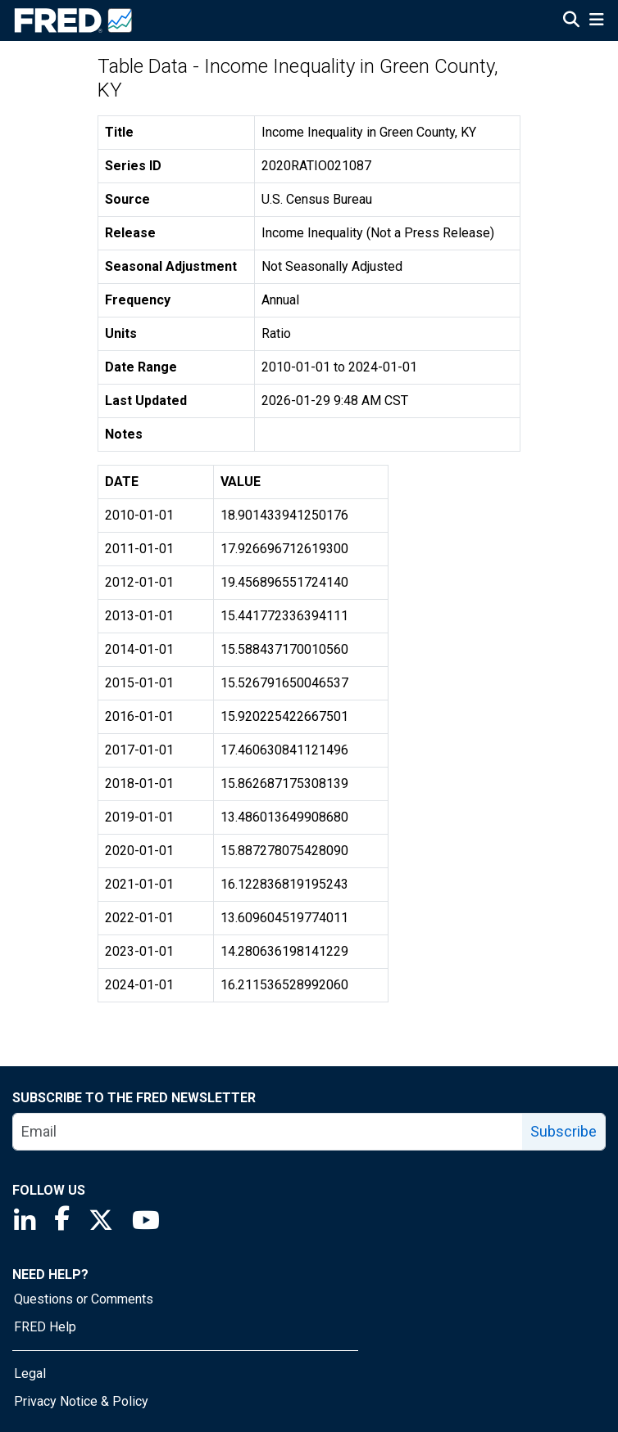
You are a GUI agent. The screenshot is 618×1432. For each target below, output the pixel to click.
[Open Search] (571, 21)
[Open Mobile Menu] (596, 21)
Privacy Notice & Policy (81, 1401)
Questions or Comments (83, 1299)
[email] (268, 1132)
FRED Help (45, 1327)
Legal (30, 1373)
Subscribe (563, 1131)
